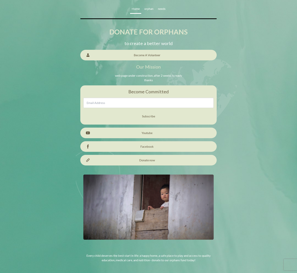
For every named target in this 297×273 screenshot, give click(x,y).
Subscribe (148, 116)
